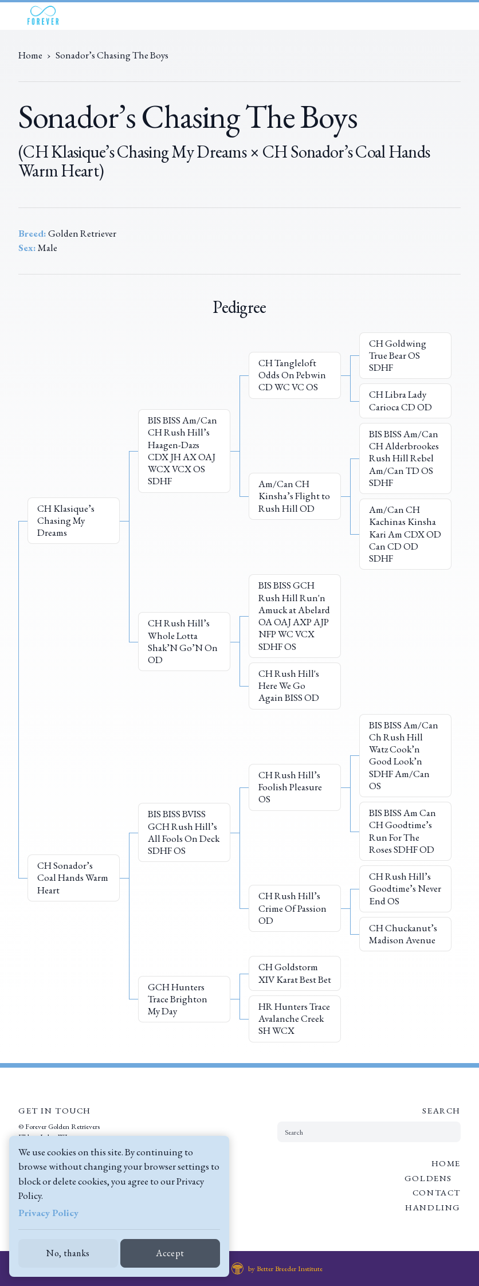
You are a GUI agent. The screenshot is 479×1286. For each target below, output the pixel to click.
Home (446, 1163)
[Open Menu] (463, 16)
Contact (437, 1192)
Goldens (428, 1178)
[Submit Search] (447, 1132)
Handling (433, 1207)
